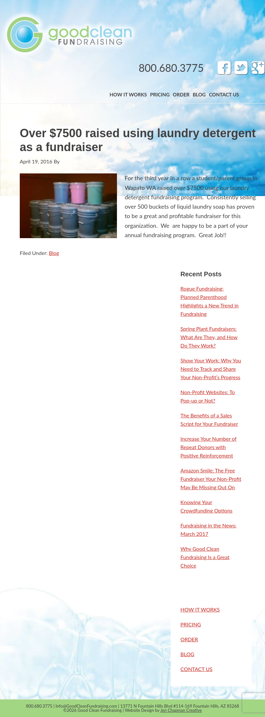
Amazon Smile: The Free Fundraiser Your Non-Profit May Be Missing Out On (210, 478)
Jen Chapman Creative (181, 710)
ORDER (189, 639)
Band (69, 34)
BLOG (187, 654)
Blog (54, 253)
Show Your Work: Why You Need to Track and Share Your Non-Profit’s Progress (210, 368)
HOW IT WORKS (200, 609)
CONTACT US (196, 669)
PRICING (190, 624)
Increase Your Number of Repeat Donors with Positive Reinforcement (208, 447)
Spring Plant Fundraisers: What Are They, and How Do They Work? (208, 336)
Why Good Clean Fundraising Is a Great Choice (204, 557)
